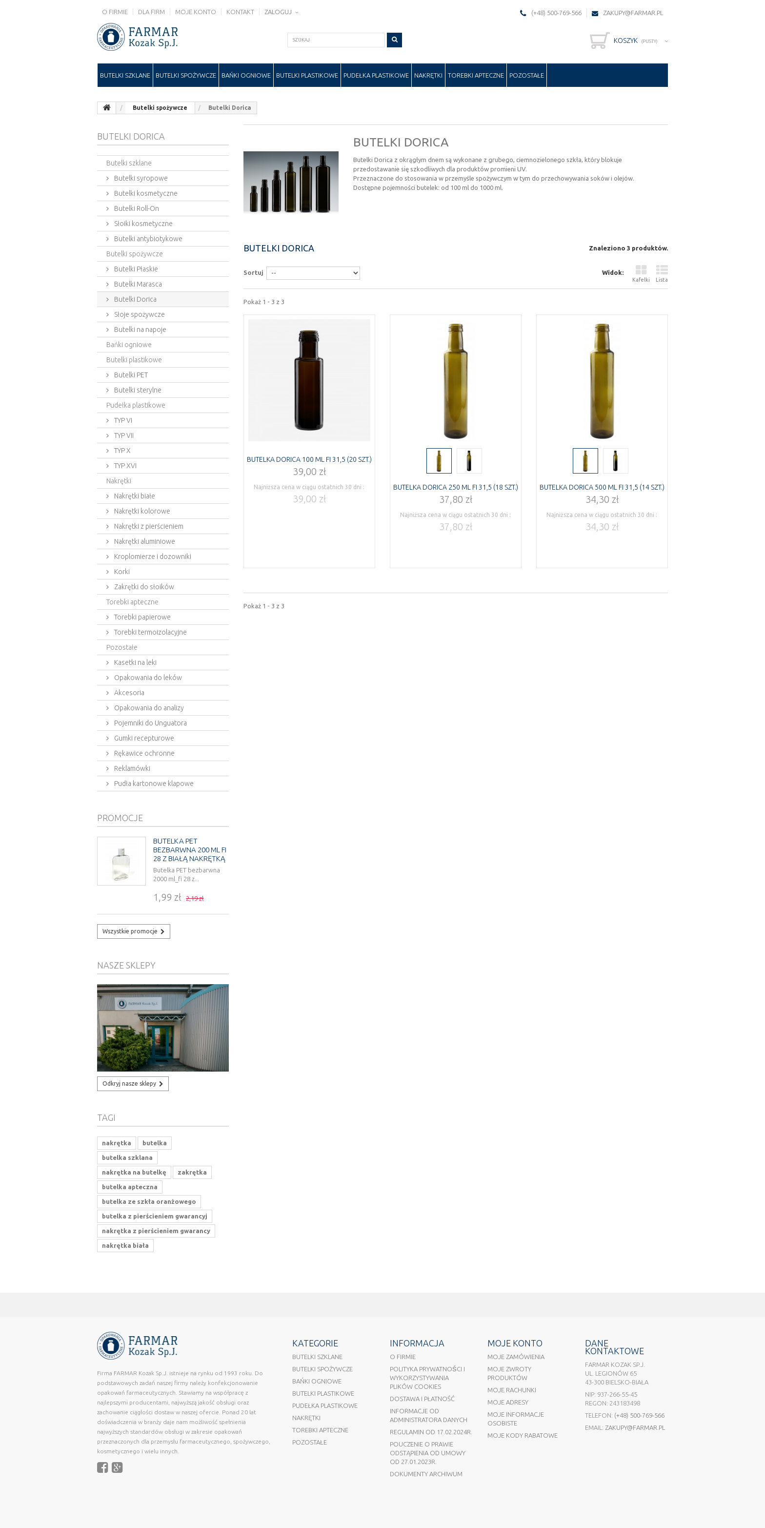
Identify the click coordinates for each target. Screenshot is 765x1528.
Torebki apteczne (476, 75)
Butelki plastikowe (307, 75)
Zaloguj (278, 11)
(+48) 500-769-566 (639, 1415)
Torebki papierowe (142, 617)
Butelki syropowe (140, 178)
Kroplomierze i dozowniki (152, 556)
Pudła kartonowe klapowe (153, 783)
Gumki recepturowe (143, 738)
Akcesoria (128, 693)
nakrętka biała (125, 1245)
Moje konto (195, 11)
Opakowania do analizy (148, 708)
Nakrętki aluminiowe (144, 541)
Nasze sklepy (126, 965)
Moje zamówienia (515, 1356)
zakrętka (192, 1172)
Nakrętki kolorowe (141, 511)
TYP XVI (125, 466)
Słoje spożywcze (139, 314)
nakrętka (116, 1142)
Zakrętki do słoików (143, 587)
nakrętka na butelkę (134, 1172)
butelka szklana (127, 1157)
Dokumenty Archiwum (426, 1473)
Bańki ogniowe (246, 75)
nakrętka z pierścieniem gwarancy (156, 1230)
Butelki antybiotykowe (147, 239)
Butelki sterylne (137, 390)
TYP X (122, 450)
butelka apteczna (130, 1186)
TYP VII (123, 435)
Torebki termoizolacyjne (150, 632)
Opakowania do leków (147, 677)
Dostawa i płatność (422, 1398)
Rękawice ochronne (144, 753)
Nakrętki (428, 75)
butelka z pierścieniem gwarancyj (154, 1216)
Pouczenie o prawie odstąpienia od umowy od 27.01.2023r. (427, 1453)
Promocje (120, 818)
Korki (121, 572)
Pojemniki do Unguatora (150, 723)
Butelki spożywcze (186, 75)
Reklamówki (131, 768)
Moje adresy (507, 1402)
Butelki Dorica (135, 299)
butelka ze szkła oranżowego (149, 1201)
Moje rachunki (511, 1389)
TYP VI (122, 420)
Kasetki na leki (135, 662)
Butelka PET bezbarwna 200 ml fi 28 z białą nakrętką (189, 850)
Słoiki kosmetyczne (143, 223)
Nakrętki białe (134, 496)
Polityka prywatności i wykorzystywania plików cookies (427, 1377)
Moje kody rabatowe (522, 1435)
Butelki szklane (125, 75)
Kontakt (240, 11)
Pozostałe (526, 75)
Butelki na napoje (139, 329)
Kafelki (641, 274)
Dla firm (151, 11)
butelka (154, 1142)
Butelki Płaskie (135, 269)
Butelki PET (130, 375)
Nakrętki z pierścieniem (148, 526)
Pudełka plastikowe (376, 75)
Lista (662, 274)
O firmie (115, 11)
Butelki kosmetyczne (145, 193)
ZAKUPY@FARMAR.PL (633, 12)
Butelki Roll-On (136, 208)
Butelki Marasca (137, 284)
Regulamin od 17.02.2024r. (431, 1431)
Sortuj (253, 272)
